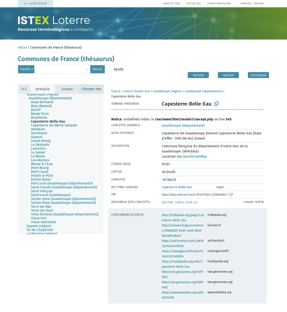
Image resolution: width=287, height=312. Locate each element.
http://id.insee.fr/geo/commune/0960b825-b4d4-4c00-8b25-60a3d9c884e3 (182, 231)
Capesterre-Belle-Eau (177, 187)
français (246, 3)
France (116, 91)
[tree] (61, 164)
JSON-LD (191, 202)
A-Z (24, 89)
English (259, 3)
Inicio (22, 47)
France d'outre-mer (137, 91)
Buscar (97, 69)
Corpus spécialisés (219, 3)
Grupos (67, 89)
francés (25, 69)
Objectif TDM (171, 3)
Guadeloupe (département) (203, 91)
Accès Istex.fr (35, 3)
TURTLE (180, 202)
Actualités (193, 3)
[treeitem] (44, 94)
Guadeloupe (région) (167, 91)
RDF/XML (168, 202)
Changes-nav (91, 89)
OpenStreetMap (194, 156)
